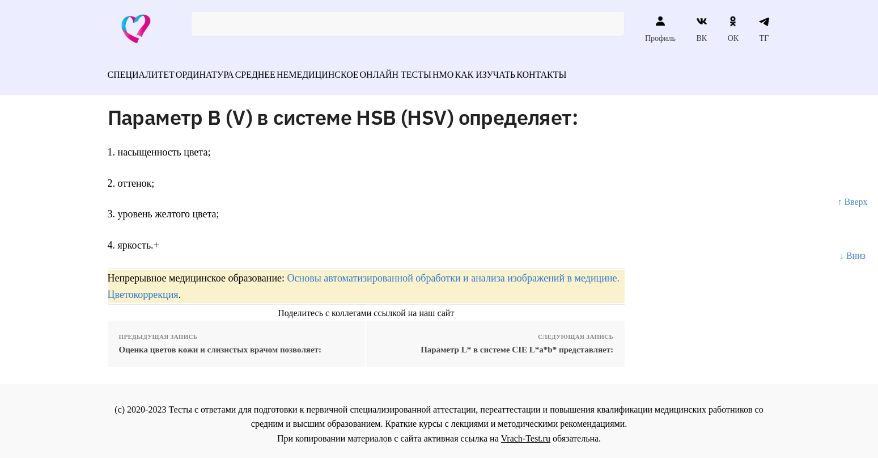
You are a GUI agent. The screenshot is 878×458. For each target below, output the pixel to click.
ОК (733, 29)
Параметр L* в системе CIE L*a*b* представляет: (517, 342)
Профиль (660, 29)
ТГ (764, 29)
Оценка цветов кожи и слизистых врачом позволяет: (220, 342)
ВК (701, 29)
